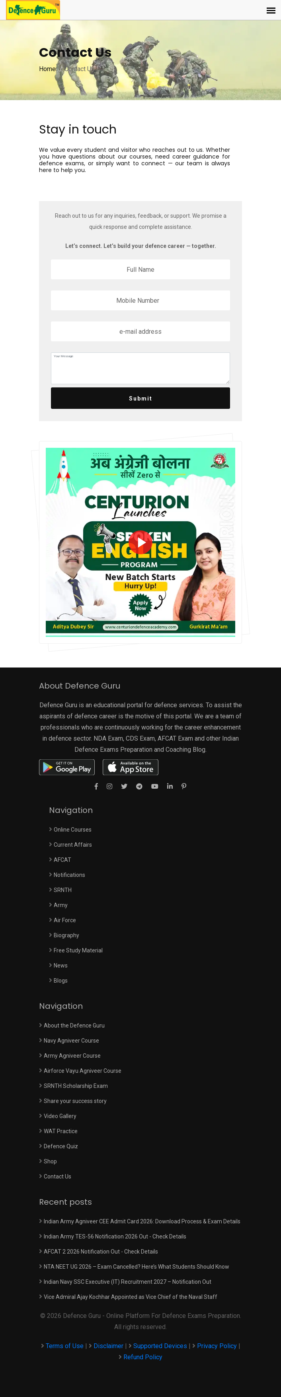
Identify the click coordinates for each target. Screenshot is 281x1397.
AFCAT (62, 860)
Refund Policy (142, 1357)
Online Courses (73, 829)
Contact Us (57, 1176)
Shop (50, 1161)
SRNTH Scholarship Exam (76, 1086)
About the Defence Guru (74, 1025)
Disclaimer (108, 1346)
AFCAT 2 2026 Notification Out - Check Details (101, 1251)
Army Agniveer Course (72, 1056)
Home (47, 69)
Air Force (65, 920)
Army (61, 905)
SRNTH (63, 890)
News (61, 965)
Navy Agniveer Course (71, 1040)
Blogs (61, 980)
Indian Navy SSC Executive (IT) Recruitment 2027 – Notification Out (127, 1282)
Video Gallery (60, 1116)
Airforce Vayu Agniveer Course (82, 1071)
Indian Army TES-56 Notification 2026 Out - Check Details (115, 1236)
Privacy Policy (217, 1346)
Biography (66, 935)
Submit (140, 398)
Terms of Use (65, 1346)
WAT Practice (61, 1131)
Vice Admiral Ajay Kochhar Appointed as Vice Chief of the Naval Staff (130, 1297)
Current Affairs (73, 845)
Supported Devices (160, 1346)
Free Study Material (78, 950)
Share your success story (75, 1101)
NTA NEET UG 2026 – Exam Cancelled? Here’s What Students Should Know (136, 1266)
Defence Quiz (61, 1146)
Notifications (69, 875)
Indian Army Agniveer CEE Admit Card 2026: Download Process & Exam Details (142, 1221)
